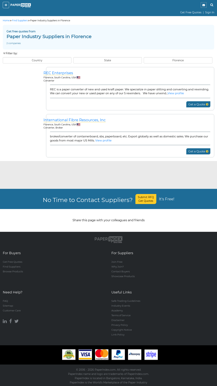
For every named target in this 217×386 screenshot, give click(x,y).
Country (37, 60)
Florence (178, 60)
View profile (176, 93)
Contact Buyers (120, 271)
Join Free (116, 261)
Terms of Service (121, 315)
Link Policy (118, 334)
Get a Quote (198, 104)
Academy (117, 310)
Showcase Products (123, 276)
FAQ (5, 300)
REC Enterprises (58, 73)
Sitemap (8, 305)
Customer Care (12, 310)
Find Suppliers (11, 266)
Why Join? (117, 266)
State (107, 60)
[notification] (204, 5)
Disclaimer (118, 320)
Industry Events (120, 305)
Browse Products (13, 271)
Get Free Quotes (190, 12)
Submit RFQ (146, 199)
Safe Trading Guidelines (125, 300)
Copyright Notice (121, 329)
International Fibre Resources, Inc (74, 120)
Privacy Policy (119, 324)
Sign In (209, 12)
